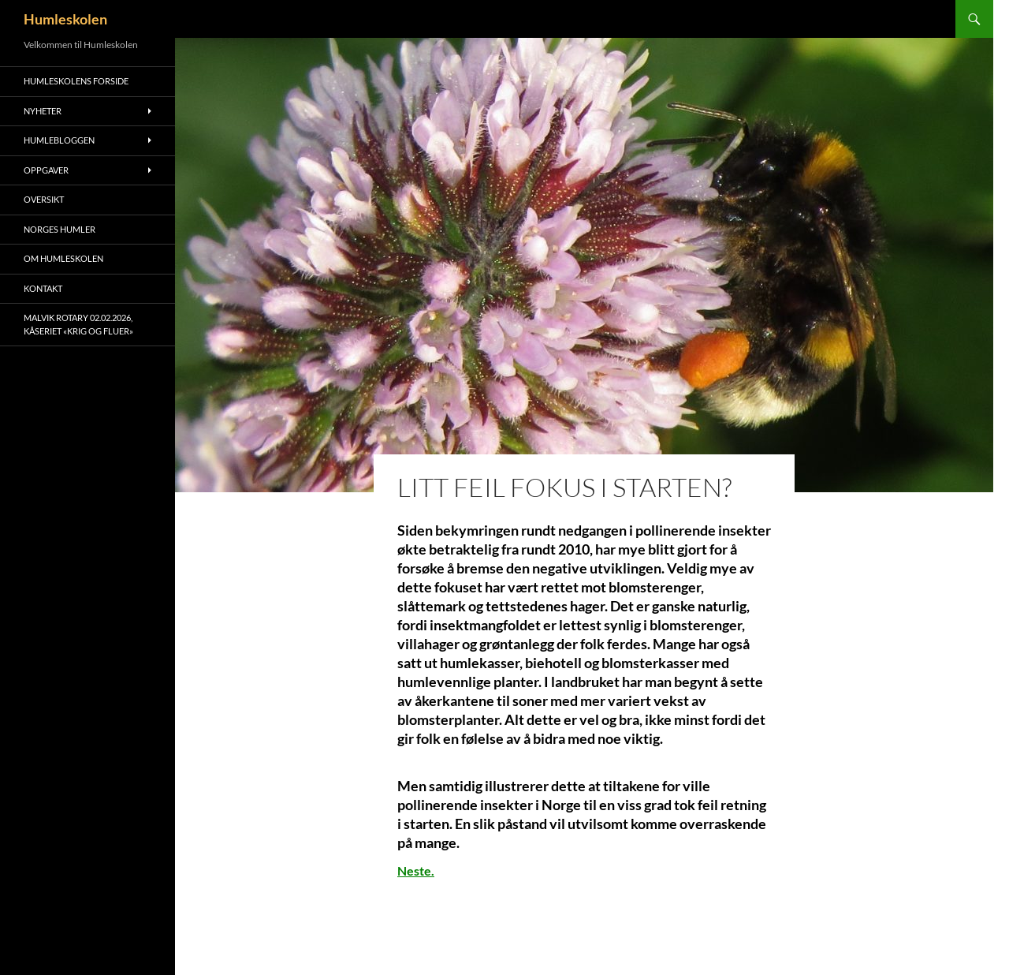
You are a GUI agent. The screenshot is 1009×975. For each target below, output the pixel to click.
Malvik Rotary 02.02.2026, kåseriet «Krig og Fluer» (78, 324)
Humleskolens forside (76, 81)
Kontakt (43, 288)
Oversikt (44, 199)
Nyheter (42, 111)
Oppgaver (46, 170)
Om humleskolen (63, 258)
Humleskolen (65, 19)
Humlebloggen (59, 140)
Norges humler (59, 229)
